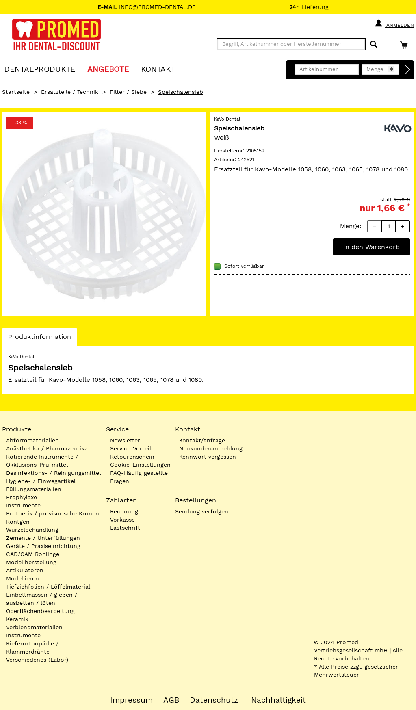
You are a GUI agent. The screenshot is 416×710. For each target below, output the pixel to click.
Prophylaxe (21, 497)
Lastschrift (125, 527)
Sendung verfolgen (201, 511)
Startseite (16, 92)
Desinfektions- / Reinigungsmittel (53, 473)
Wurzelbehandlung (32, 529)
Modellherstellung (31, 562)
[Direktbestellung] (408, 69)
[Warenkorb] (406, 45)
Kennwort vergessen (207, 456)
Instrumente (23, 505)
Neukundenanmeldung (211, 448)
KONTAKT (158, 69)
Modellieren (22, 578)
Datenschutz (214, 700)
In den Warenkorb (371, 247)
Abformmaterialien (32, 440)
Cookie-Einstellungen (140, 464)
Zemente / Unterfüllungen (43, 538)
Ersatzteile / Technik (69, 92)
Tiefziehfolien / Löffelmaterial (48, 586)
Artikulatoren (24, 570)
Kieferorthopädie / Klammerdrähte (32, 647)
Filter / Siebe (128, 92)
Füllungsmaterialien (33, 489)
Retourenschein (132, 456)
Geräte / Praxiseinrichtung (43, 546)
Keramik (17, 619)
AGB (171, 700)
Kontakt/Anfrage (202, 440)
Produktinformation (39, 339)
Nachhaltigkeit (278, 700)
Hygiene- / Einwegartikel (41, 481)
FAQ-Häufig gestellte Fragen (139, 477)
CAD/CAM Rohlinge (32, 554)
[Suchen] (373, 44)
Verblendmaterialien (34, 627)
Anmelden (394, 23)
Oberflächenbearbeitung (40, 611)
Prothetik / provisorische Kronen (52, 513)
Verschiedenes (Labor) (37, 659)
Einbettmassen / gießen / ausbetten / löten (41, 598)
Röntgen (18, 521)
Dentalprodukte (39, 69)
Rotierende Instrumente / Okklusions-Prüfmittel (42, 460)
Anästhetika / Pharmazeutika (47, 448)
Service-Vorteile (132, 448)
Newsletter (125, 440)
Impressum (131, 700)
